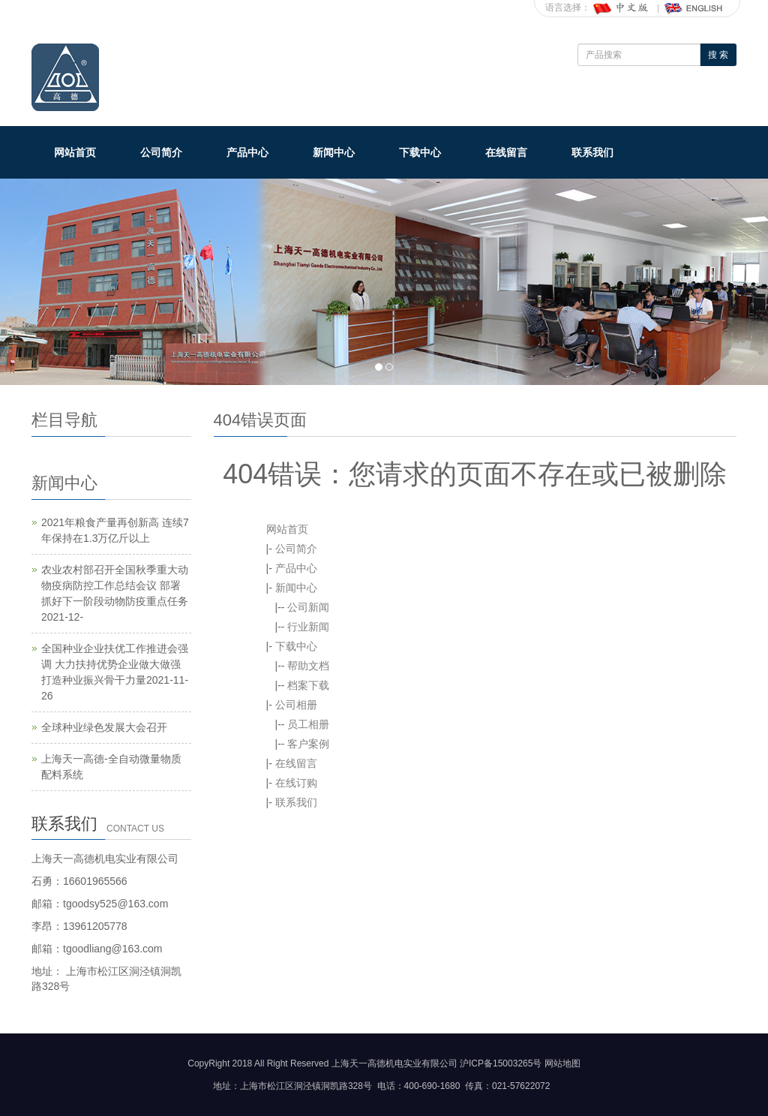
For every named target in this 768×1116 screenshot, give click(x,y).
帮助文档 (308, 666)
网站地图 (562, 1063)
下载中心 (420, 152)
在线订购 (296, 783)
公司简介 (161, 152)
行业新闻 (308, 627)
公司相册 (296, 705)
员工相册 (308, 724)
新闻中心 (334, 152)
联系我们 (593, 152)
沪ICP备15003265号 (501, 1063)
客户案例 (308, 744)
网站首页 (75, 152)
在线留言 (506, 152)
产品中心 (247, 152)
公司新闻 (308, 607)
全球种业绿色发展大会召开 (104, 727)
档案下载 (308, 685)
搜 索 (718, 55)
